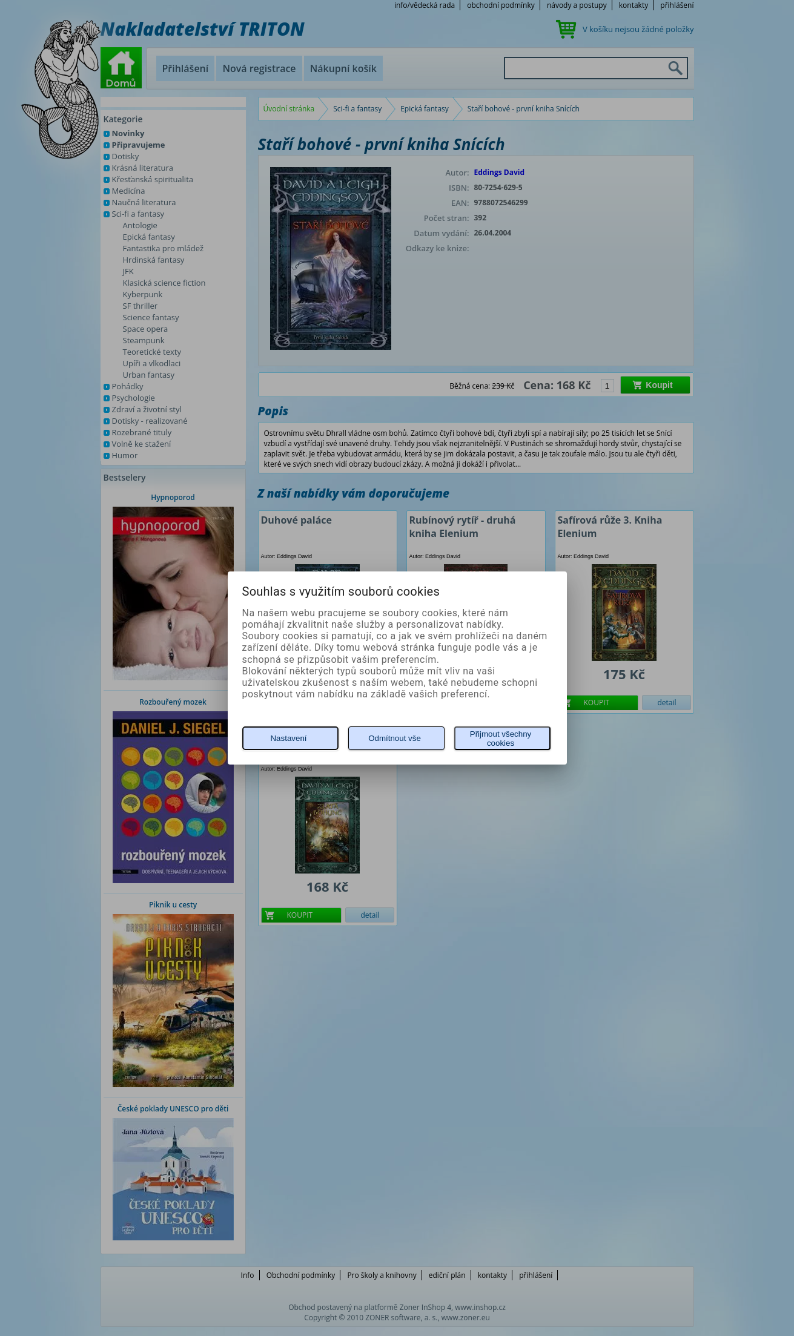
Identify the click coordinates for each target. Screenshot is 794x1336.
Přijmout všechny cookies (500, 738)
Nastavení (288, 738)
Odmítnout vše (394, 738)
